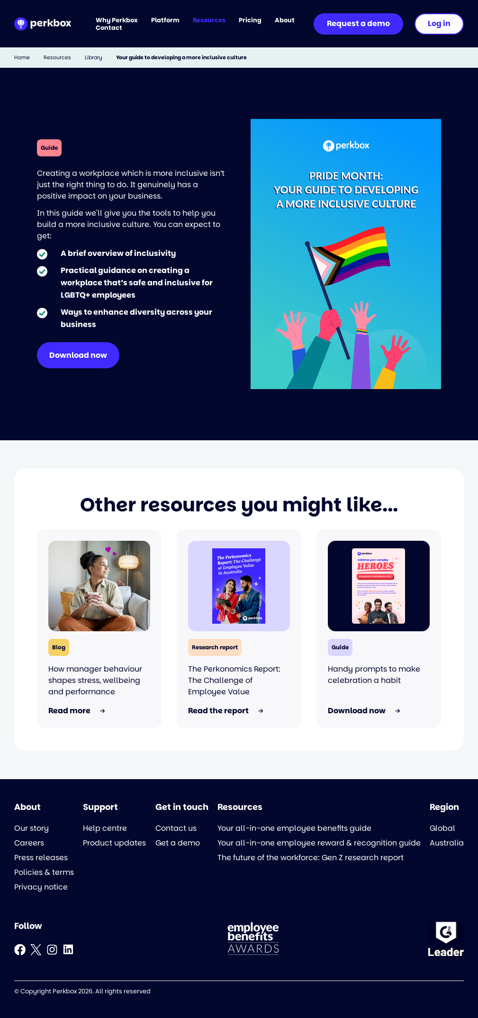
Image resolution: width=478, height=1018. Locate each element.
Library (93, 57)
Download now (78, 355)
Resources (57, 57)
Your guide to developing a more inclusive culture (181, 57)
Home (22, 57)
